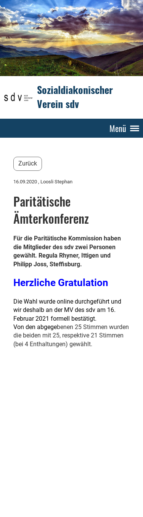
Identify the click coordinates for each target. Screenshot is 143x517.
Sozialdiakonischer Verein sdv (75, 97)
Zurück (27, 163)
